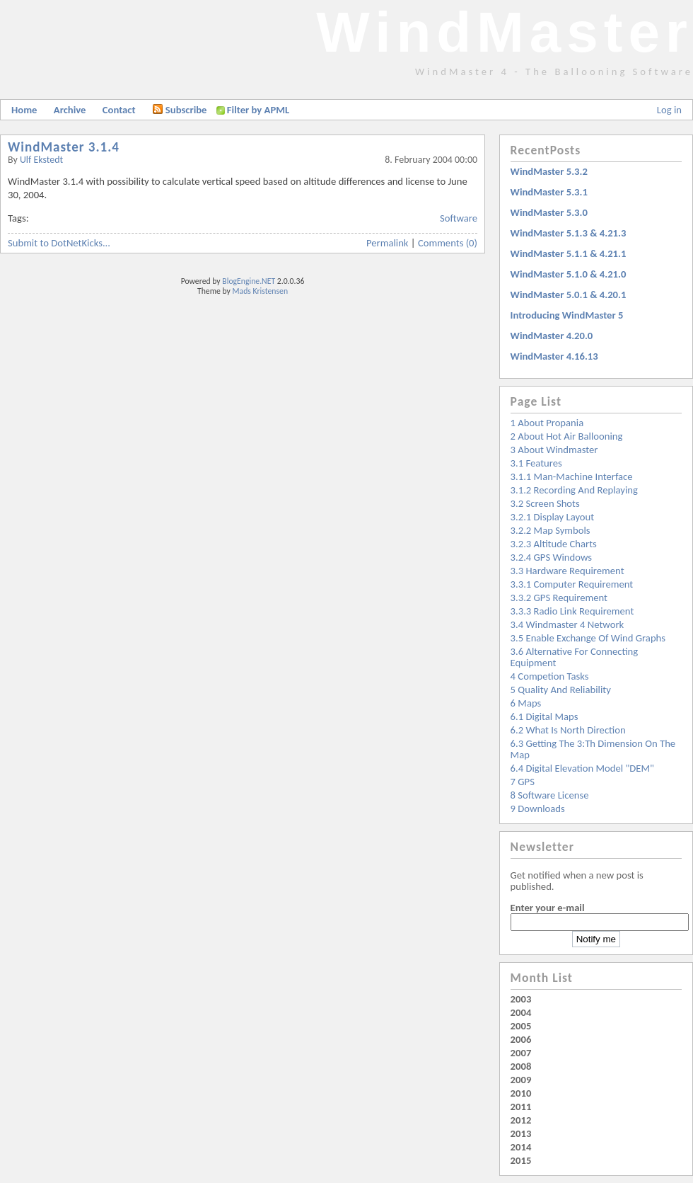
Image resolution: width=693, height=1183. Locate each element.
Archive (70, 109)
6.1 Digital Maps (544, 716)
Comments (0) (447, 242)
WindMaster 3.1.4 (64, 147)
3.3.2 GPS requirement (559, 597)
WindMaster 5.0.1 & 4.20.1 (569, 294)
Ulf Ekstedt (41, 160)
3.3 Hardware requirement (567, 570)
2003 (521, 999)
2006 (521, 1039)
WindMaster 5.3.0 (549, 212)
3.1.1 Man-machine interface (572, 476)
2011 (521, 1106)
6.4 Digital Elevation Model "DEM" (582, 768)
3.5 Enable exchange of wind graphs (588, 637)
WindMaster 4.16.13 (554, 356)
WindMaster (504, 32)
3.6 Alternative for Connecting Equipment (575, 657)
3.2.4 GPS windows (551, 557)
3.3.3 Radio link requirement (572, 611)
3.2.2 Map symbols (550, 530)
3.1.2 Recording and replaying (574, 490)
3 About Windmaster (554, 449)
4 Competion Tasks (550, 676)
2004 (521, 1012)
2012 (521, 1120)
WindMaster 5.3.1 (549, 191)
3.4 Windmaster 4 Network (567, 624)
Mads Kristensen (261, 291)
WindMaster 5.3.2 (549, 171)
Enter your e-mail (548, 907)
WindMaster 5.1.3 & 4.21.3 (569, 233)
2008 (521, 1066)
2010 (521, 1093)
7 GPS (523, 781)
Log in (669, 109)
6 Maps (526, 703)
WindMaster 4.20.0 (552, 335)
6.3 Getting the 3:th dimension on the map (593, 749)
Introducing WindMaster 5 (567, 315)
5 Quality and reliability (561, 689)
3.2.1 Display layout (553, 516)
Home (24, 109)
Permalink (387, 242)
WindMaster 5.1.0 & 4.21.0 (569, 274)
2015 (521, 1160)
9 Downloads (538, 808)
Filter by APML (258, 109)
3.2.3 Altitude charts (554, 543)
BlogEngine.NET (248, 281)
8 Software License (550, 795)
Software (458, 218)
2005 (521, 1025)
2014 (521, 1147)
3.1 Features (536, 463)
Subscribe (179, 109)
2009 (521, 1079)
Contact (119, 109)
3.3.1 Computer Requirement (572, 584)
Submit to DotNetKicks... (59, 242)
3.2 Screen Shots (545, 503)
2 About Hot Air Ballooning (567, 436)
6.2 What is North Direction (568, 730)
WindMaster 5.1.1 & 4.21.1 (569, 253)
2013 (521, 1133)
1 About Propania (547, 422)
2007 (521, 1052)
